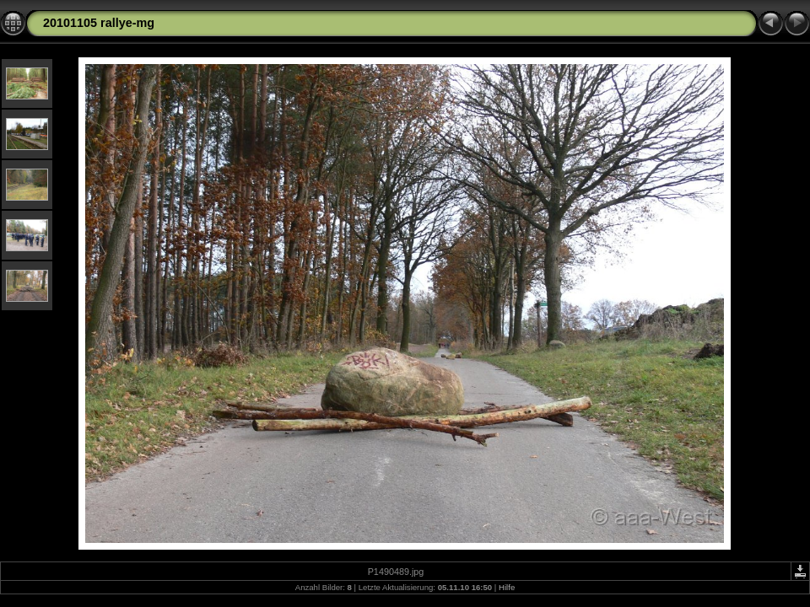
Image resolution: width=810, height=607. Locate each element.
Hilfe (507, 587)
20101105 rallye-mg (98, 23)
